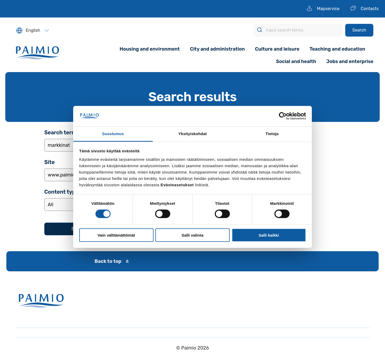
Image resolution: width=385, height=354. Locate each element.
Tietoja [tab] (272, 133)
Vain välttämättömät (116, 235)
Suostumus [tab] (113, 133)
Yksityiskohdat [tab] (192, 133)
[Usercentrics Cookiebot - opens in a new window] (283, 116)
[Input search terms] (298, 30)
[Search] (359, 30)
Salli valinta (193, 235)
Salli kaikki (269, 235)
